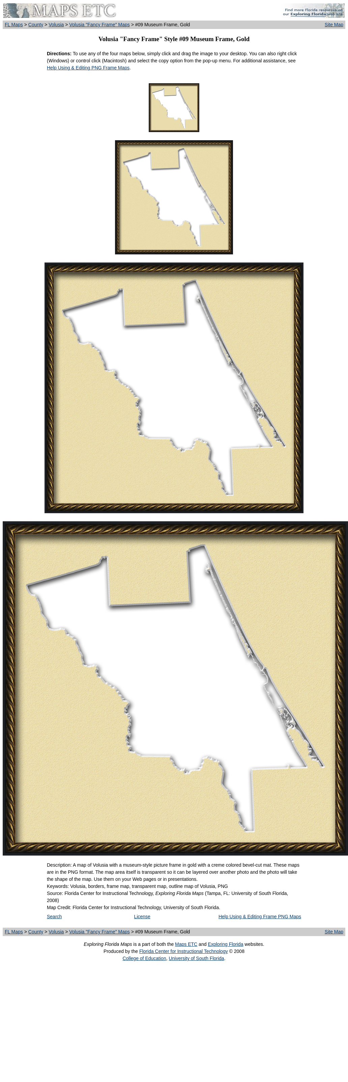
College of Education (144, 958)
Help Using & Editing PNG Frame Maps (88, 67)
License (142, 916)
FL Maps (14, 24)
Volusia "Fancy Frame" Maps (99, 24)
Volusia (56, 24)
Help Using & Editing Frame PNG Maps (260, 916)
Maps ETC (186, 944)
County (35, 24)
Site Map (334, 24)
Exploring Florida (225, 944)
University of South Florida (196, 958)
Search (54, 916)
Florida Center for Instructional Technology (183, 951)
